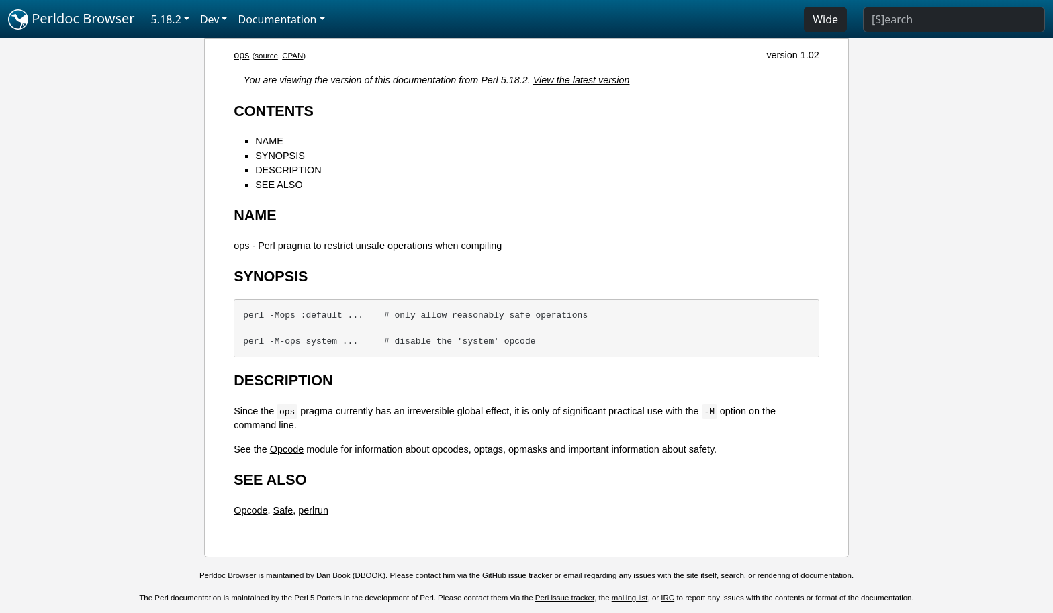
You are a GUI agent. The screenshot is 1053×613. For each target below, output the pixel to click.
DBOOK (369, 575)
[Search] (954, 19)
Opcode (287, 449)
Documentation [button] (277, 19)
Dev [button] (210, 19)
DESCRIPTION (288, 169)
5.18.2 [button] (166, 19)
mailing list (630, 598)
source (266, 56)
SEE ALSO (278, 184)
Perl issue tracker (564, 598)
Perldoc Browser (71, 19)
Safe (283, 510)
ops (241, 55)
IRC (667, 598)
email (572, 575)
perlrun (313, 510)
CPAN (292, 56)
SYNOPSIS (280, 155)
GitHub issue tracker (517, 575)
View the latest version (581, 80)
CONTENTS (274, 111)
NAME (269, 141)
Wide (825, 19)
